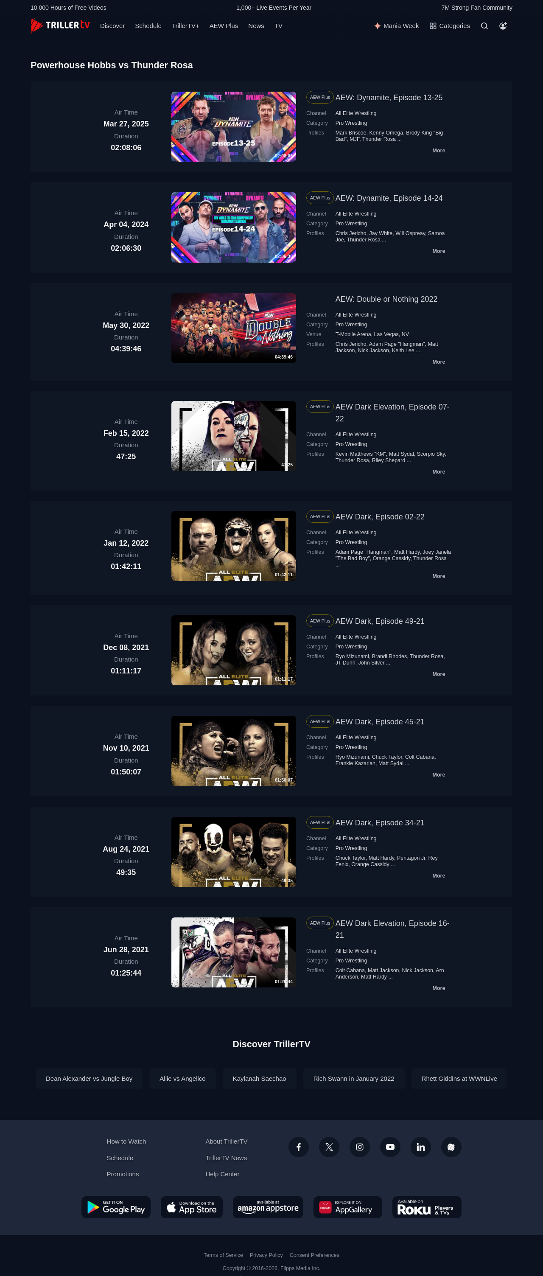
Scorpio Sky (431, 454)
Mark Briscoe (351, 133)
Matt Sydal (401, 454)
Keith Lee (403, 350)
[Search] (484, 26)
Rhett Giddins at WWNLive (459, 1078)
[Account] (503, 26)
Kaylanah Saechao (259, 1078)
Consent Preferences (314, 1255)
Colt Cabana (419, 757)
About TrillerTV (226, 1141)
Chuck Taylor (387, 757)
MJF (354, 139)
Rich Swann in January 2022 (354, 1078)
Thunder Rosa (379, 139)
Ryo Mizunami (352, 656)
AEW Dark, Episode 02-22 (380, 517)
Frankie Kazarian (355, 763)
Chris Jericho (351, 233)
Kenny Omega (386, 133)
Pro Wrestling (351, 123)
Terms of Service (223, 1255)
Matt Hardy (407, 552)
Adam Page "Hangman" (397, 344)
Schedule (148, 25)
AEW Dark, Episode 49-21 (380, 621)
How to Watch (126, 1141)
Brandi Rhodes (389, 656)
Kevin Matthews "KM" (361, 454)
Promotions (123, 1174)
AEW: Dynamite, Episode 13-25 (389, 97)
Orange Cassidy (392, 558)
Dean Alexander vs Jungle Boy (89, 1078)
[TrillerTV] (60, 25)
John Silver (371, 663)
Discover (112, 25)
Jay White (380, 233)
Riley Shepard (388, 460)
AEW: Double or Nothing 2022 (387, 299)
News (256, 25)
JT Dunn (345, 663)
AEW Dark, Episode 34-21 (380, 823)
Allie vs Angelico (182, 1078)
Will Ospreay (410, 233)
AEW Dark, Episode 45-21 (380, 722)
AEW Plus (224, 25)
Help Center (222, 1174)
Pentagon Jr (411, 858)
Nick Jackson (373, 350)
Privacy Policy (266, 1255)
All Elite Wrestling (356, 113)
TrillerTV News (226, 1157)
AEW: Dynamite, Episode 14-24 (389, 198)
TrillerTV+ (185, 25)
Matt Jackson (383, 970)
